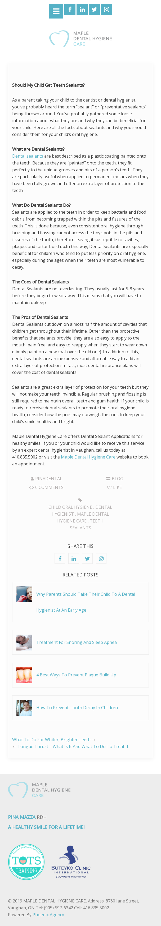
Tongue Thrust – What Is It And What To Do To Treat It (72, 746)
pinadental (48, 479)
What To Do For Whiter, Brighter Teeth (51, 739)
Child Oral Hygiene (70, 507)
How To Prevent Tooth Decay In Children (77, 707)
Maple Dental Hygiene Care (88, 457)
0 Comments (46, 487)
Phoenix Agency (48, 915)
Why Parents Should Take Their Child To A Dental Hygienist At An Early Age (85, 602)
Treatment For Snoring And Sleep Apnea (76, 642)
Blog (117, 479)
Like (114, 487)
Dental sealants (27, 156)
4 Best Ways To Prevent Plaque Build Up (76, 675)
